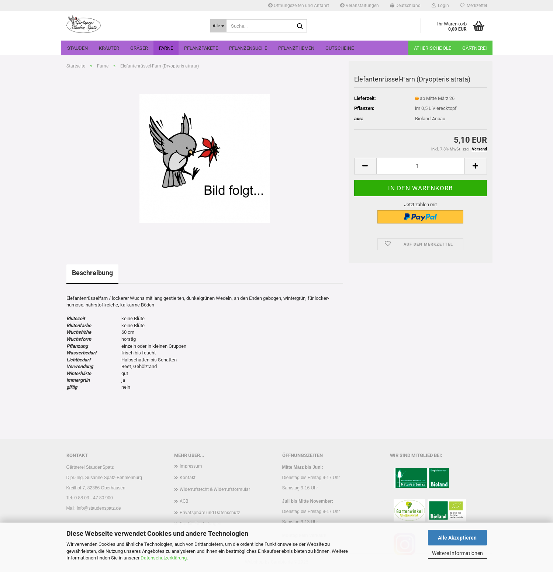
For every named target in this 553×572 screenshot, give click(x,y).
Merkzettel (473, 5)
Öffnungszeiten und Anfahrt (298, 5)
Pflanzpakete (201, 48)
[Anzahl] (420, 166)
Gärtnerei (474, 48)
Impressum (191, 466)
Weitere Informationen (457, 553)
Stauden (77, 48)
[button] (405, 5)
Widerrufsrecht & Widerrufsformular (215, 489)
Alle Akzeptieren (457, 538)
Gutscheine (339, 48)
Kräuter (109, 48)
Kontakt (188, 477)
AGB (184, 501)
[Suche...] (218, 25)
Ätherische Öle (432, 48)
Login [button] (440, 5)
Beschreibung (92, 273)
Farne (166, 48)
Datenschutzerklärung (164, 558)
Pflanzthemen (296, 48)
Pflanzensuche (248, 48)
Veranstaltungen (359, 5)
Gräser (139, 48)
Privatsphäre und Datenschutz (210, 512)
